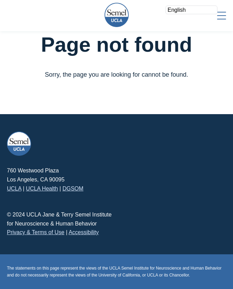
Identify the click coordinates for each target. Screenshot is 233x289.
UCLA (14, 189)
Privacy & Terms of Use (35, 232)
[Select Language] (191, 10)
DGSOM (72, 189)
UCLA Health (42, 189)
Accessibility (84, 232)
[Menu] (221, 15)
